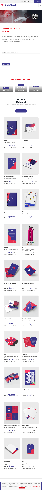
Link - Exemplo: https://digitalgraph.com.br (21, 53)
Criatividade (6, 87)
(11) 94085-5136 (25, 1)
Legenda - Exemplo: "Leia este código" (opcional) (21, 59)
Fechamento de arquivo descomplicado (21, 89)
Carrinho (37, 1)
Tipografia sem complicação (35, 89)
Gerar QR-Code (6, 64)
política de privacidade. (35, 486)
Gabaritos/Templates (6, 90)
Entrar (32, 1)
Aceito (22, 487)
